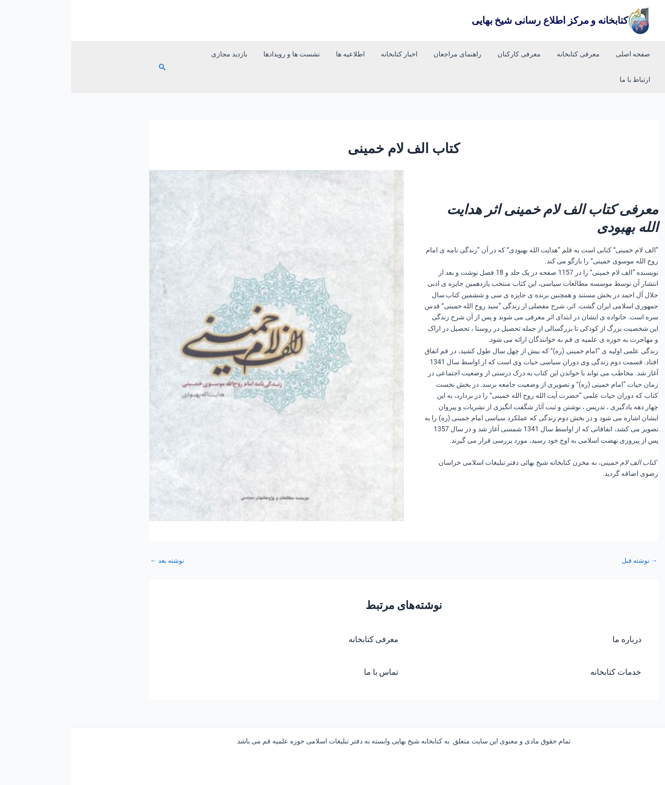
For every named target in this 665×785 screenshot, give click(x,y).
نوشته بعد (96, 535)
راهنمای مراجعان (395, 54)
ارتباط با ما (130, 54)
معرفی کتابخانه (510, 54)
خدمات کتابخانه (543, 646)
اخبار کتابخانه (339, 54)
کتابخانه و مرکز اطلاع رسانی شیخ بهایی (478, 20)
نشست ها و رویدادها (237, 54)
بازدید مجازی (177, 54)
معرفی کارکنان (454, 54)
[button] (96, 54)
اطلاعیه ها (293, 54)
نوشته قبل (567, 535)
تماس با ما (309, 646)
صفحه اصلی (563, 54)
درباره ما (554, 614)
